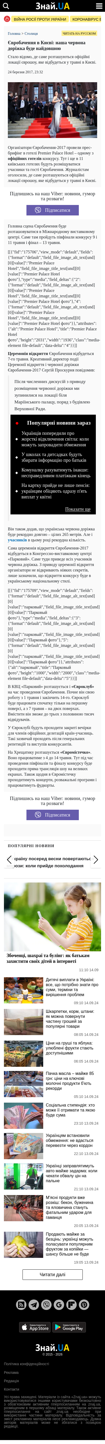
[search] (6, 6)
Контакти (11, 1389)
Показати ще (78, 509)
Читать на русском (79, 33)
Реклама (11, 1372)
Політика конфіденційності (26, 1364)
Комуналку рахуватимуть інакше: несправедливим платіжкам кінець (56, 472)
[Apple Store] (35, 1327)
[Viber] (46, 1304)
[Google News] (59, 1304)
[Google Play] (69, 1327)
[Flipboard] (71, 1304)
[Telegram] (34, 1304)
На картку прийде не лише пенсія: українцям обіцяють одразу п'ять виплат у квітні (55, 491)
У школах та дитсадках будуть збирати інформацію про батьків (53, 457)
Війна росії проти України (40, 19)
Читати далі (52, 1274)
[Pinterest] (84, 1304)
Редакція (11, 1381)
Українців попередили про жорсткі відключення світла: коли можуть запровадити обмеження (55, 439)
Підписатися (52, 210)
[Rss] (21, 1304)
